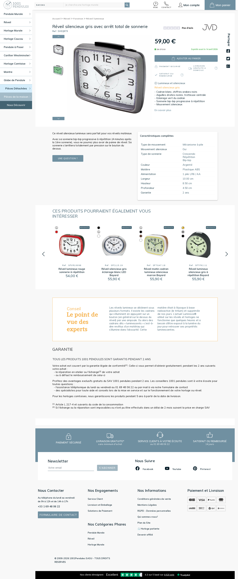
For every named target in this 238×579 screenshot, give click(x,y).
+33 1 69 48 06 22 (49, 506)
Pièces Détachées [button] (18, 88)
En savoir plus (163, 110)
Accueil (57, 18)
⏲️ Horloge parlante (148, 528)
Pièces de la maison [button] (17, 96)
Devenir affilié (145, 534)
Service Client (95, 499)
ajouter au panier (186, 58)
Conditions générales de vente (154, 499)
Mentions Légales (147, 505)
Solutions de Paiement (100, 510)
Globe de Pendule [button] (17, 80)
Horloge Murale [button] (17, 30)
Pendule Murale (96, 532)
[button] (156, 5)
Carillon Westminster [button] (17, 55)
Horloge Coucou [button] (17, 38)
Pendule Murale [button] (17, 14)
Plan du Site (144, 522)
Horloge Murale (96, 544)
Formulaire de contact (58, 514)
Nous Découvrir (16, 105)
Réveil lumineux (95, 18)
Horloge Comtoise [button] (17, 63)
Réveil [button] (17, 22)
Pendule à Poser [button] (17, 47)
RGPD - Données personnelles (154, 510)
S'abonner (107, 467)
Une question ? (67, 158)
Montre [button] (17, 71)
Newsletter (58, 461)
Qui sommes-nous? (148, 516)
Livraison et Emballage (100, 505)
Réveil (68, 18)
